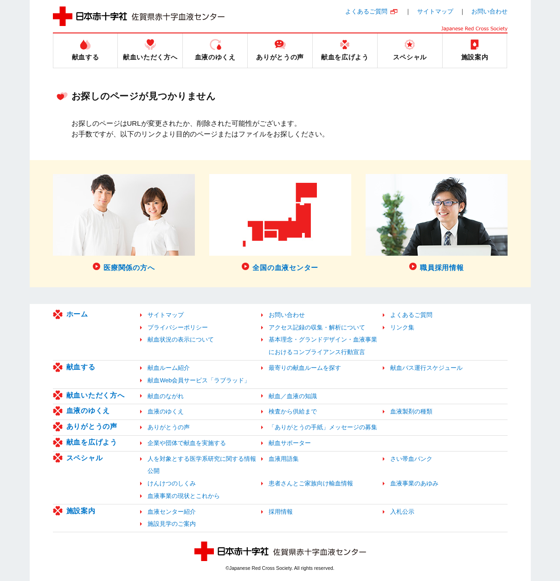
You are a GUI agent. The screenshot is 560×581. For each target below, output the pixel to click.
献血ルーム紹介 (169, 367)
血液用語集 (284, 458)
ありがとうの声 (91, 426)
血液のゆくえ (88, 410)
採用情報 (281, 511)
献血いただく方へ (95, 395)
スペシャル (84, 458)
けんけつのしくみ (172, 483)
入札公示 (402, 511)
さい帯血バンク (411, 458)
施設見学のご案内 (172, 523)
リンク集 (402, 327)
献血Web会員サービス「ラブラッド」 (199, 380)
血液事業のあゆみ (414, 483)
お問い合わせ (489, 11)
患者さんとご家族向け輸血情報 (311, 483)
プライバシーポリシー (178, 327)
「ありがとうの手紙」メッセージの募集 (323, 427)
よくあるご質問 (366, 11)
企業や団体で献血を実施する (187, 442)
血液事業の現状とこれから (184, 495)
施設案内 (81, 511)
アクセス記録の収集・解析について (317, 327)
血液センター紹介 (172, 511)
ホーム (77, 314)
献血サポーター (290, 442)
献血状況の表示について (181, 339)
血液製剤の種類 (411, 411)
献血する (81, 367)
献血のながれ (166, 396)
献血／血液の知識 (293, 396)
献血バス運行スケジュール (426, 367)
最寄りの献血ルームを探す (305, 367)
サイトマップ (435, 11)
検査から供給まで (293, 411)
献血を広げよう (91, 442)
